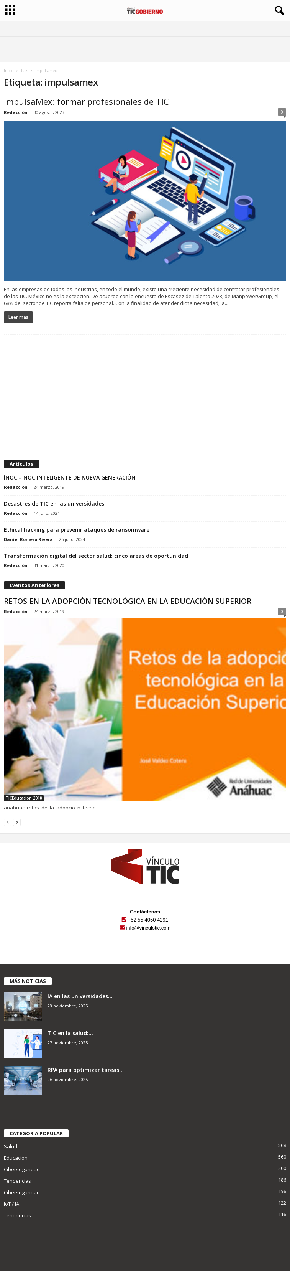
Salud (10, 1146)
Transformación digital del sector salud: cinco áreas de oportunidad (96, 555)
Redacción (16, 112)
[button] (278, 10)
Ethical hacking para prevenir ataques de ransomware (76, 529)
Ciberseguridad (22, 1169)
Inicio (8, 70)
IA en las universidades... (80, 996)
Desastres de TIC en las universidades (54, 503)
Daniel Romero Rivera (28, 539)
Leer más (18, 317)
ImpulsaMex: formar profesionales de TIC (86, 101)
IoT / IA (11, 1203)
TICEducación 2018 (24, 798)
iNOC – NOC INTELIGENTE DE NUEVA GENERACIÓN (70, 477)
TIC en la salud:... (70, 1033)
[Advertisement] (145, 398)
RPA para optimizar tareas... (86, 1069)
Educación (16, 1157)
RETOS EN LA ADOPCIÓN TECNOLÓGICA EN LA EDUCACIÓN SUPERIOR (127, 601)
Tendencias (17, 1180)
